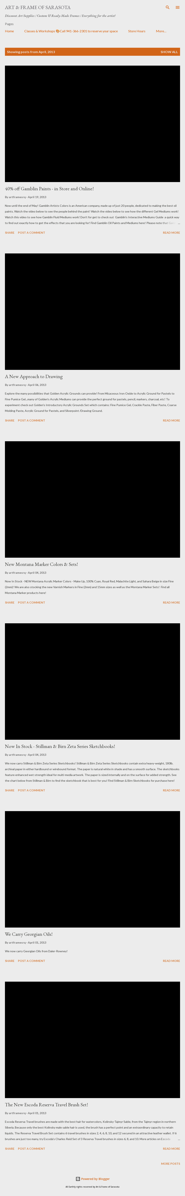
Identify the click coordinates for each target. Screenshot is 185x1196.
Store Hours (136, 31)
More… (161, 31)
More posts (170, 1163)
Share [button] (9, 232)
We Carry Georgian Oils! (29, 934)
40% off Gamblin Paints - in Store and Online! (49, 188)
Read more (171, 232)
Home (9, 31)
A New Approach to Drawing (34, 376)
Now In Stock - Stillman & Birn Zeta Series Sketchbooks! (60, 746)
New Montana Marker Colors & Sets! (41, 564)
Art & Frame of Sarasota (38, 7)
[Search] (167, 7)
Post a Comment (31, 232)
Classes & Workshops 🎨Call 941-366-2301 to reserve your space (71, 31)
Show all (169, 52)
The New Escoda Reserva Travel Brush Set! (46, 1104)
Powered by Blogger (92, 1179)
